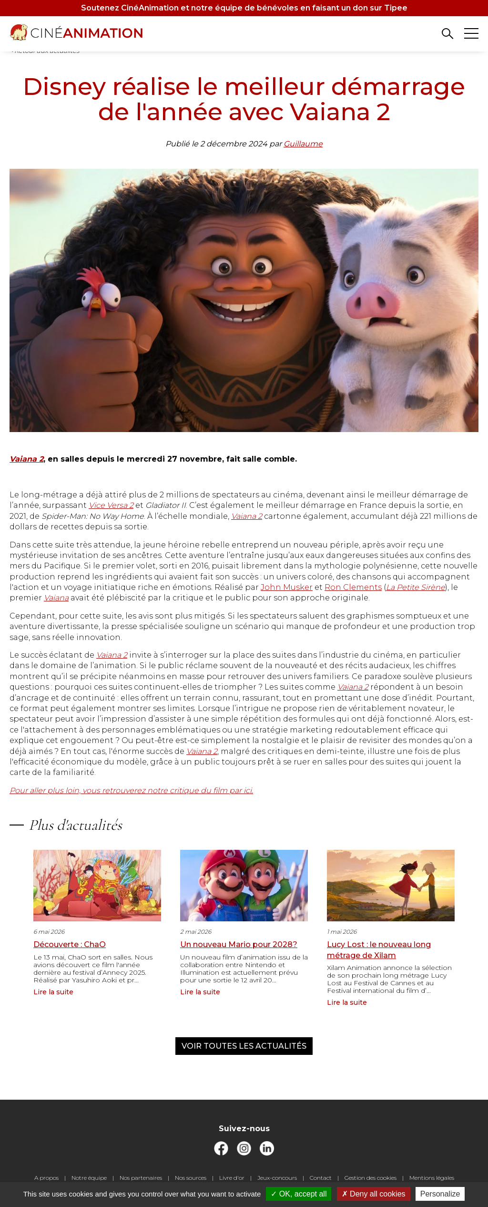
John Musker (287, 587)
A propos (46, 1177)
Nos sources (190, 1177)
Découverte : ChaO (69, 944)
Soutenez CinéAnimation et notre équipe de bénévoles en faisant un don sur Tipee (244, 7)
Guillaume (303, 143)
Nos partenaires (141, 1177)
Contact (321, 1177)
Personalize (440, 1194)
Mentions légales (431, 1177)
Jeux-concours (277, 1177)
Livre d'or (231, 1177)
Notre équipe (89, 1177)
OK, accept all (298, 1194)
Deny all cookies (374, 1194)
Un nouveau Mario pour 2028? (238, 944)
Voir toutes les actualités (244, 1046)
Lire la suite (53, 992)
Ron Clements (353, 587)
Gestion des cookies (370, 1177)
